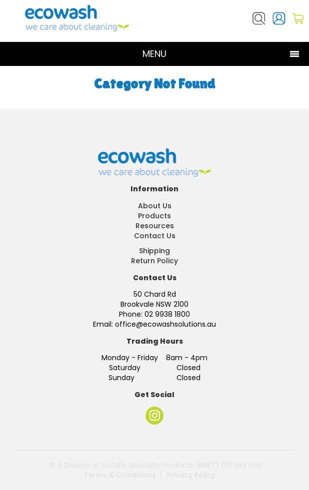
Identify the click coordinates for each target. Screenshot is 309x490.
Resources (155, 226)
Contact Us (155, 236)
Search (259, 18)
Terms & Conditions (120, 475)
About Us (155, 206)
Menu (154, 53)
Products (154, 216)
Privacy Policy (191, 475)
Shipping (154, 251)
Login (279, 18)
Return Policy (154, 261)
